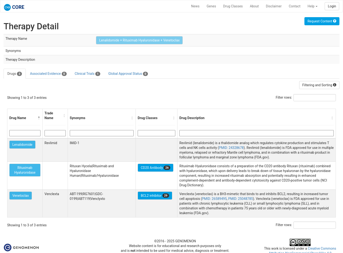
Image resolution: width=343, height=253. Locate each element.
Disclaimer (274, 6)
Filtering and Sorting (319, 85)
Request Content (322, 21)
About (254, 6)
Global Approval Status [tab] (128, 74)
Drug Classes (233, 6)
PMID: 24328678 (231, 148)
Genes (211, 6)
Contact (294, 6)
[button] (39, 118)
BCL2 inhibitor (155, 195)
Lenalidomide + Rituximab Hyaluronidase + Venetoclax (139, 40)
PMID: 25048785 (240, 199)
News (195, 6)
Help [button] (313, 6)
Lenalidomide (22, 145)
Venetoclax (20, 195)
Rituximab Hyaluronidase (24, 170)
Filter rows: (284, 97)
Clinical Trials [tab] (87, 74)
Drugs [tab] (14, 74)
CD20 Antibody (155, 168)
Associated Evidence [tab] (48, 74)
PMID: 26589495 (214, 199)
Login (332, 6)
